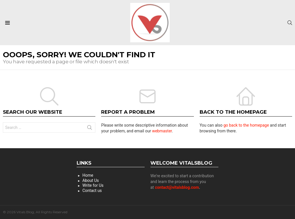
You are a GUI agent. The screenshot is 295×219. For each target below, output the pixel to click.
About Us (90, 180)
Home (87, 175)
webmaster (162, 131)
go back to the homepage (246, 125)
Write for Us (92, 185)
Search (89, 128)
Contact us (92, 190)
